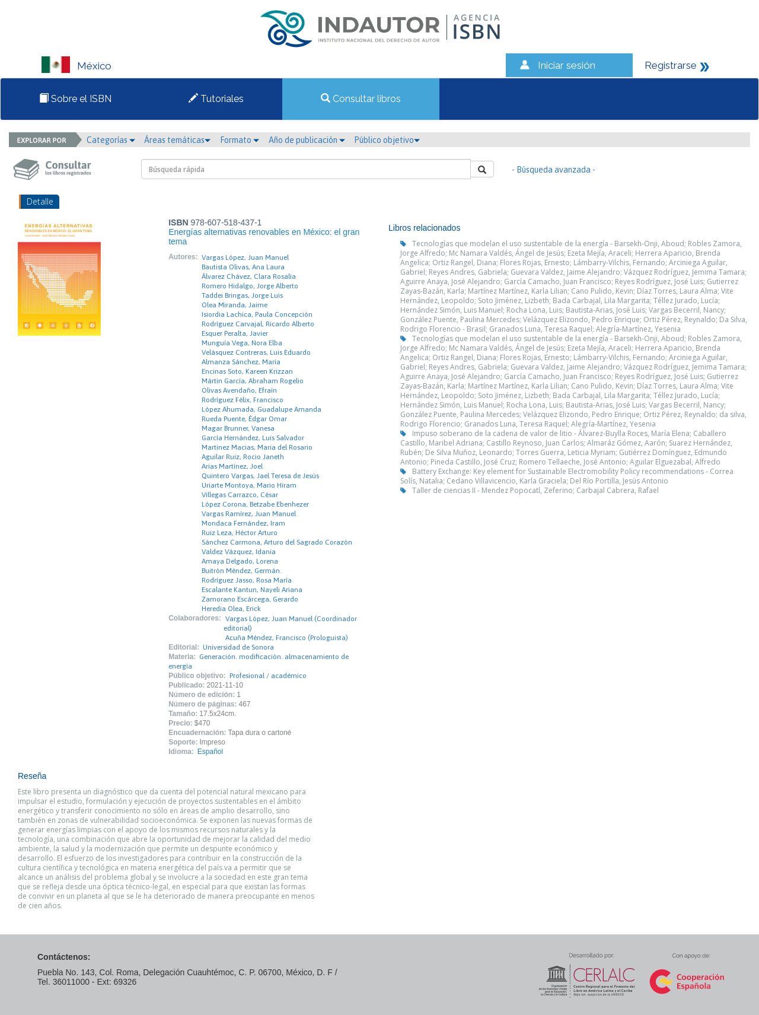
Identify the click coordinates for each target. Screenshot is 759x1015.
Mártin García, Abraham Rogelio (253, 381)
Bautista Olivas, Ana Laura (243, 267)
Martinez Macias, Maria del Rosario (257, 447)
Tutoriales (216, 98)
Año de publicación (307, 140)
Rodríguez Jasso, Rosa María (247, 580)
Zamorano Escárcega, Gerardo (250, 599)
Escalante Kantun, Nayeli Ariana (252, 590)
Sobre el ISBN (75, 98)
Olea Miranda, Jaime (234, 305)
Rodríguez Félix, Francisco (242, 400)
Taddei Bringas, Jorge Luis (242, 295)
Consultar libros (361, 98)
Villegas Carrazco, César (240, 495)
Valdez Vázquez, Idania (239, 552)
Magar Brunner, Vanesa (238, 428)
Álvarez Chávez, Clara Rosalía (249, 276)
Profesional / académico (268, 676)
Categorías (111, 140)
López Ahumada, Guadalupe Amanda (261, 409)
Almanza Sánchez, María (241, 362)
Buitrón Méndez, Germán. (242, 571)
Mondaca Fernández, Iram (243, 523)
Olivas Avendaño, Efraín (239, 390)
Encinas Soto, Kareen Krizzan (247, 371)
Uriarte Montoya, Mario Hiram (249, 485)
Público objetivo (387, 140)
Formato (239, 140)
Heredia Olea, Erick (231, 608)
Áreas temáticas (177, 140)
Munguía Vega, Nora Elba (242, 343)
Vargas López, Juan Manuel (245, 257)
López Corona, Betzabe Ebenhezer (255, 504)
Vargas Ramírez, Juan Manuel (249, 514)
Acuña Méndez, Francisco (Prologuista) (286, 638)
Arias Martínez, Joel (232, 466)
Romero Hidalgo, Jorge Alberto (250, 286)
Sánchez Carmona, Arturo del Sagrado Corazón (277, 542)
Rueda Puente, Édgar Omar (244, 419)
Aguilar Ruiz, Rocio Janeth (243, 457)
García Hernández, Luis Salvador (253, 438)
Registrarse (671, 65)
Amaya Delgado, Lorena (240, 561)
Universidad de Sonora (238, 647)
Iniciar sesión (566, 65)
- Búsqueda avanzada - (553, 169)
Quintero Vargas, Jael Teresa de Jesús (260, 476)
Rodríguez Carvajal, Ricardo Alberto (258, 324)
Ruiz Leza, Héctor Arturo (240, 533)
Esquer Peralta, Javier (235, 333)
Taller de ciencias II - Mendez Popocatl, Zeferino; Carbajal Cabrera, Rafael (535, 490)
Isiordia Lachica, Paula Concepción (257, 314)
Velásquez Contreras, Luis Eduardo (256, 352)
